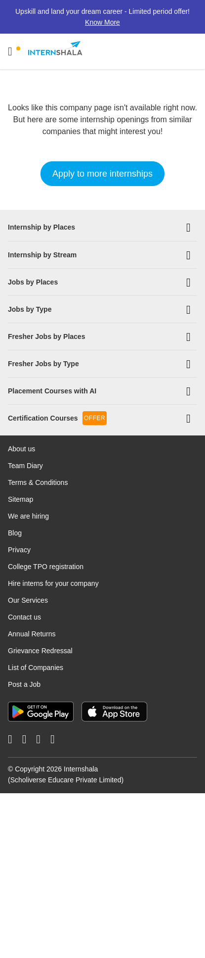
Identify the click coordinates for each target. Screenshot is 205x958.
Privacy (19, 549)
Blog (15, 532)
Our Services (28, 600)
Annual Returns (32, 633)
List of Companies (35, 667)
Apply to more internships (102, 174)
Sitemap (20, 499)
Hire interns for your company (53, 583)
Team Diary (25, 465)
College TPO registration (45, 566)
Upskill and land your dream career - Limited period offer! (102, 16)
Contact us (24, 617)
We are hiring (28, 516)
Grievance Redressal (40, 650)
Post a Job (24, 684)
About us (21, 448)
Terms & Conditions (38, 482)
